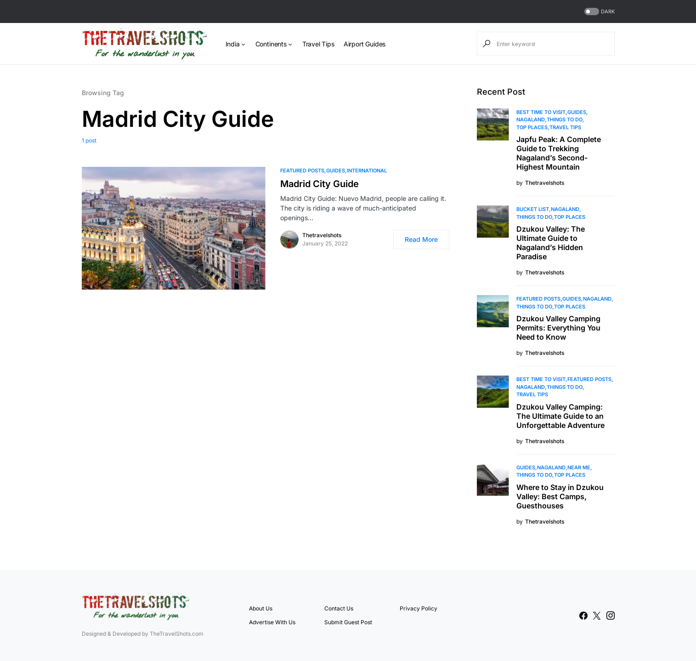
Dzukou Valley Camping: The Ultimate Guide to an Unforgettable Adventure (560, 416)
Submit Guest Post (348, 622)
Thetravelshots (321, 235)
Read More (421, 239)
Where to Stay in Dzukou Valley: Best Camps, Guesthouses (560, 496)
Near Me (578, 467)
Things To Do (565, 119)
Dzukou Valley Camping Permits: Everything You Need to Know (558, 328)
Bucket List (532, 209)
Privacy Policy (418, 608)
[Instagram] (610, 615)
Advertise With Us (272, 622)
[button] (599, 12)
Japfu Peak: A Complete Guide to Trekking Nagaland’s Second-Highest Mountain (558, 153)
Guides (335, 170)
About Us (260, 608)
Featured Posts (302, 170)
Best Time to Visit (541, 112)
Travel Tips (565, 127)
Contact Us (338, 608)
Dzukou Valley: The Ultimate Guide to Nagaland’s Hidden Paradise (550, 242)
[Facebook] (583, 615)
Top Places (532, 127)
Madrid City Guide (319, 183)
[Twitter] (597, 615)
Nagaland (530, 119)
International (367, 170)
